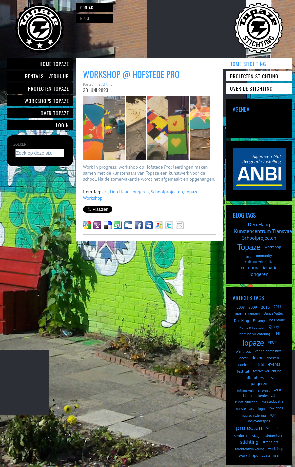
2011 (278, 306)
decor (243, 358)
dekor (257, 358)
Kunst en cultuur (252, 327)
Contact (87, 7)
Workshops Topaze (46, 100)
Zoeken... (21, 144)
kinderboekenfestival (259, 395)
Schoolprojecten (167, 192)
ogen (273, 414)
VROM (273, 342)
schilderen (274, 427)
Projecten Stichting (254, 76)
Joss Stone (277, 320)
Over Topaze (55, 113)
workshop (275, 448)
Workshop (93, 198)
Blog (84, 18)
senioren (241, 435)
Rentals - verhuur (47, 76)
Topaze (191, 192)
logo (261, 408)
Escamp (259, 320)
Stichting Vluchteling (254, 334)
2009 (252, 307)
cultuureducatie (259, 262)
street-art (270, 441)
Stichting (105, 84)
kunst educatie (246, 402)
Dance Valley (274, 313)
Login (62, 125)
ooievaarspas (259, 420)
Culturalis (252, 314)
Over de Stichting (251, 88)
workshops (248, 455)
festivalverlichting (267, 371)
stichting (249, 442)
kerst (277, 390)
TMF (277, 333)
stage (257, 435)
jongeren (140, 192)
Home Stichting (247, 63)
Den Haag (119, 192)
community (263, 255)
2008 (241, 307)
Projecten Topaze (48, 88)
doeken (273, 357)
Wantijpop (243, 351)
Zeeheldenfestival (269, 351)
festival (243, 371)
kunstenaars (244, 408)
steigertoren (274, 435)
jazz (271, 377)
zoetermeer (271, 455)
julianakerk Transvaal (253, 390)
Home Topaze (54, 63)
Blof (238, 314)
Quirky (274, 326)
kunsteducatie (272, 401)
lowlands (276, 408)
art (105, 192)
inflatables (254, 378)
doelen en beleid (251, 364)
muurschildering (253, 415)
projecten (249, 427)
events (274, 364)
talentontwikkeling (249, 449)
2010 (265, 307)
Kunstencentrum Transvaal (264, 231)
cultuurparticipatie (259, 268)
